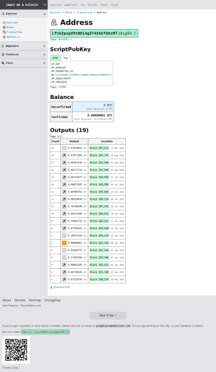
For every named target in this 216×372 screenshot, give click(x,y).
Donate (20, 300)
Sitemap (35, 300)
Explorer (55, 12)
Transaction (85, 12)
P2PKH (62, 87)
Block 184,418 (99, 235)
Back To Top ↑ (108, 315)
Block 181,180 (99, 272)
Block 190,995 (99, 177)
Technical (12, 54)
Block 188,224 (99, 199)
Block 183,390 (99, 257)
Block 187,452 (99, 206)
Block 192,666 (99, 162)
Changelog (52, 300)
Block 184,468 (99, 228)
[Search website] (132, 5)
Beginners (12, 46)
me (143, 325)
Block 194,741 (99, 155)
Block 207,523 (99, 148)
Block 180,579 (99, 279)
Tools (9, 63)
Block (68, 12)
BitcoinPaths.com (30, 305)
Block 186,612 (99, 213)
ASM (55, 58)
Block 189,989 (99, 184)
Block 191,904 (99, 169)
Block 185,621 (99, 221)
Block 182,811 (99, 264)
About (6, 300)
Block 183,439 (99, 250)
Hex (66, 58)
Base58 (63, 39)
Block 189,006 (99, 191)
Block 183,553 (99, 242)
